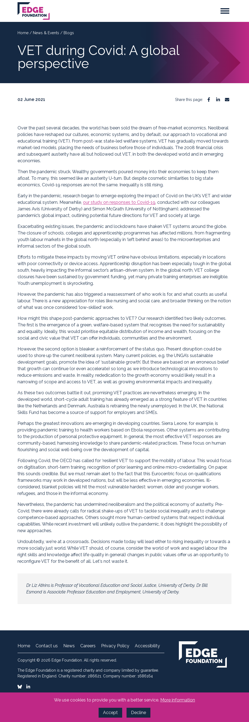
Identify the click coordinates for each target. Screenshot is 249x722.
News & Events (46, 33)
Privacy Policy (115, 645)
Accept (110, 712)
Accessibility (147, 645)
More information (177, 700)
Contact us (47, 645)
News (69, 645)
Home (24, 33)
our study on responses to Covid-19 (119, 202)
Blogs (69, 33)
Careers (88, 645)
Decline (138, 712)
